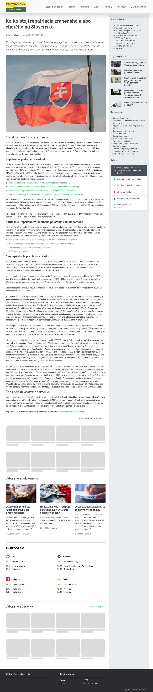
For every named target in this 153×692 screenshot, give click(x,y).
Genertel (119, 48)
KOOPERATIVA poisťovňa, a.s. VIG (128, 31)
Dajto (65, 579)
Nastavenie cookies (90, 683)
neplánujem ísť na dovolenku (128, 199)
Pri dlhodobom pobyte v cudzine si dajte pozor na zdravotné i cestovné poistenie (43, 239)
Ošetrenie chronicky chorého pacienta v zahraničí (30, 247)
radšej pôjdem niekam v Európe (129, 179)
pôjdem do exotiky (124, 192)
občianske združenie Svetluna (72, 412)
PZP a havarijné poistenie (122, 139)
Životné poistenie (119, 133)
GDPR (85, 680)
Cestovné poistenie (120, 136)
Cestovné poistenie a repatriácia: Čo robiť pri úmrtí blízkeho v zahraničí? (39, 183)
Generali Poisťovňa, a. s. (125, 28)
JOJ (13, 556)
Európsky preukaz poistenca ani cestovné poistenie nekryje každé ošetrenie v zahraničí (46, 194)
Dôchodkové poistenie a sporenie (125, 144)
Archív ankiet (118, 207)
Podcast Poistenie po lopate (123, 154)
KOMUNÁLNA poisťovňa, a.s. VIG (128, 36)
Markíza (66, 556)
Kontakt (63, 683)
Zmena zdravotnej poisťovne (123, 131)
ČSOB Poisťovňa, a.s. (124, 38)
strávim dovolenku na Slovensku (129, 186)
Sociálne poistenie (120, 146)
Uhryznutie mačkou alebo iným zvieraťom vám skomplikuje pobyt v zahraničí (41, 243)
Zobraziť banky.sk (97, 606)
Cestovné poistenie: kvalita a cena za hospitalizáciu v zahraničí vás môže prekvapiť (44, 187)
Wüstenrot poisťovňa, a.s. (125, 43)
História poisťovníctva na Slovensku (126, 151)
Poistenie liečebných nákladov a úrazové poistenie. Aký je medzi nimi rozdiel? (42, 190)
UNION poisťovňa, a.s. (124, 33)
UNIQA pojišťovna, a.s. (124, 46)
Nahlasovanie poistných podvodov (126, 149)
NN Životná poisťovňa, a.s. (126, 41)
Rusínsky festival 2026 (121, 118)
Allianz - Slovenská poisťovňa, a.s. (128, 25)
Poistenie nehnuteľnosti (122, 141)
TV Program (15, 548)
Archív (62, 680)
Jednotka (16, 579)
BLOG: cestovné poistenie (20, 251)
